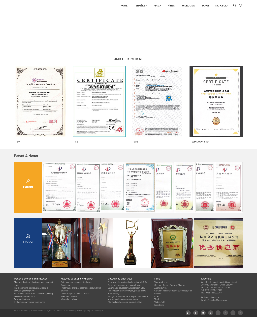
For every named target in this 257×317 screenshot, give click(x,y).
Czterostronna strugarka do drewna (76, 282)
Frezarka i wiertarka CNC (25, 296)
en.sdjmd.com (212, 297)
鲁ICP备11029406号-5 (93, 311)
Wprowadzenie (160, 282)
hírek (171, 5)
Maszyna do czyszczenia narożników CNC (126, 288)
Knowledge (159, 305)
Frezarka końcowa (22, 299)
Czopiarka (65, 285)
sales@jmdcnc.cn (219, 300)
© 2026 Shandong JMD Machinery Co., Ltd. (33, 311)
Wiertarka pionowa (69, 296)
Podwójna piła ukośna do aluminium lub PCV (127, 282)
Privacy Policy (75, 311)
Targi (205, 5)
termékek (140, 5)
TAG (66, 311)
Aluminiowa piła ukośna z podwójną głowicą (33, 293)
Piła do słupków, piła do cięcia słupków (125, 302)
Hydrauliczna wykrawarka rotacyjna (29, 302)
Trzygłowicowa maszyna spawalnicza (124, 285)
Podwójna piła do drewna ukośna (75, 293)
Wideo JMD (188, 5)
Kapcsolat (222, 5)
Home (124, 5)
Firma (157, 5)
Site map (58, 311)
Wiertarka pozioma (69, 299)
